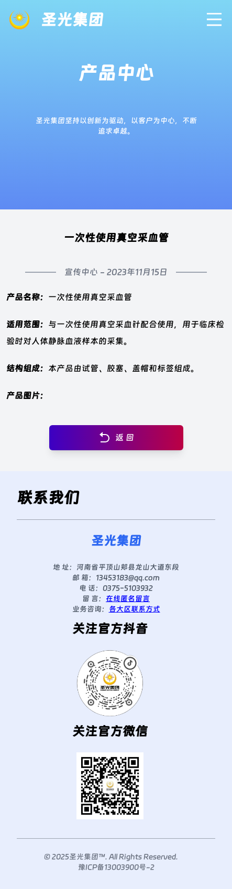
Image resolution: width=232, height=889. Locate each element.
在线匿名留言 (128, 598)
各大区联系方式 (134, 609)
